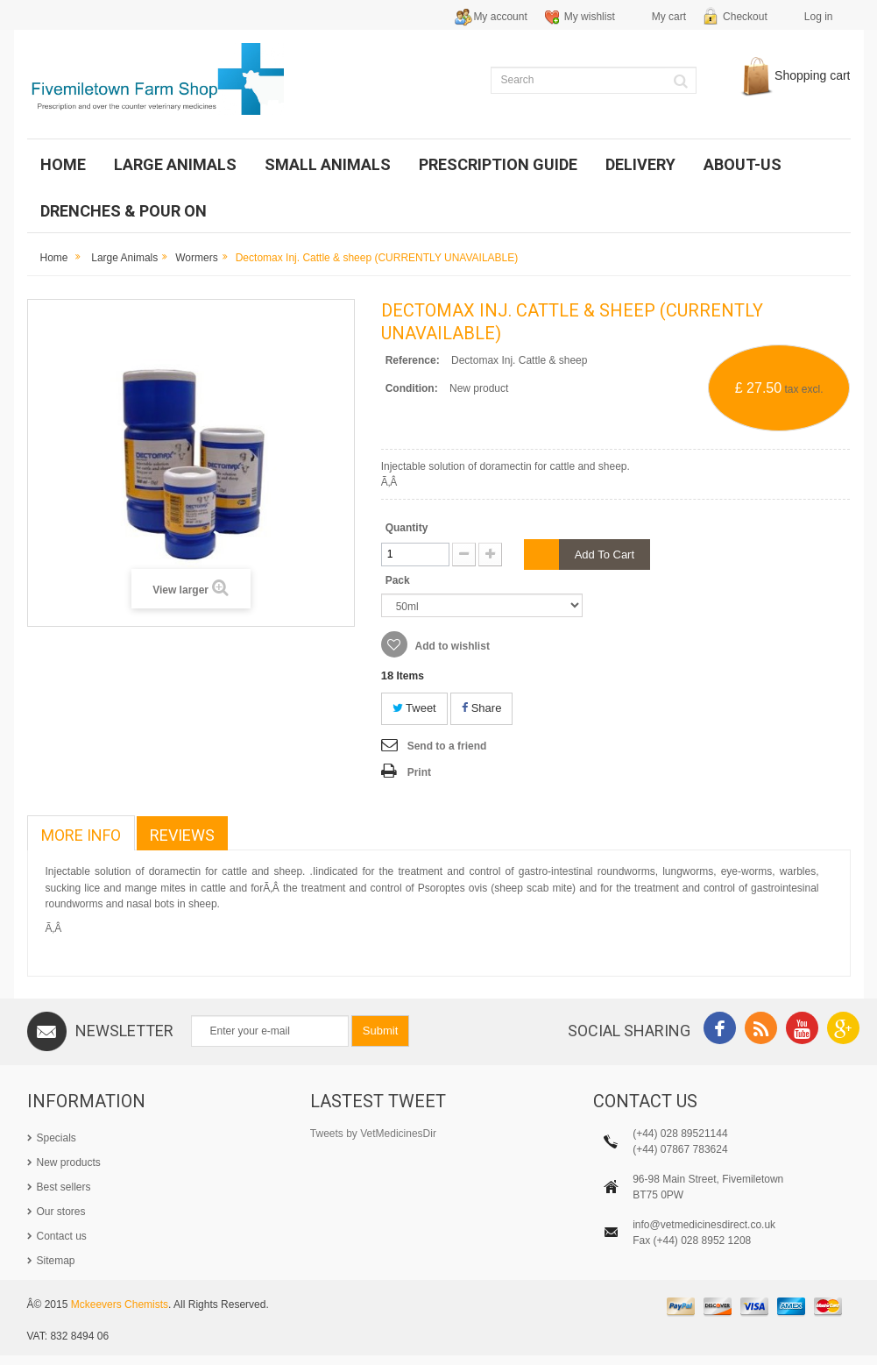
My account (500, 17)
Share (481, 707)
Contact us (62, 1236)
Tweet (414, 707)
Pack (399, 580)
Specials (56, 1138)
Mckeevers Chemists (119, 1315)
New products (69, 1162)
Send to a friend (447, 746)
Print (419, 772)
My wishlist (589, 17)
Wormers (196, 258)
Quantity (406, 528)
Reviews (182, 835)
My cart (669, 17)
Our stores (61, 1211)
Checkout (745, 17)
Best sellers (64, 1187)
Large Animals (124, 258)
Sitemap (56, 1261)
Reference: (412, 360)
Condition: (411, 388)
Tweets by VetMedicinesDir (373, 1133)
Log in (818, 17)
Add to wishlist (451, 646)
